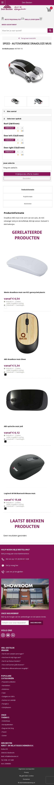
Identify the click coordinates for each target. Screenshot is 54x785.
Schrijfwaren (6, 707)
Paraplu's (5, 704)
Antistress (5, 689)
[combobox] (25, 30)
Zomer (4, 736)
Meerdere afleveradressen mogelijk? (15, 668)
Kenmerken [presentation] (28, 204)
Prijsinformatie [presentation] (27, 196)
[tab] (27, 189)
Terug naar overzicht (28, 38)
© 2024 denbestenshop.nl (26, 782)
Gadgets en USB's (8, 696)
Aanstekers (6, 685)
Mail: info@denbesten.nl (9, 756)
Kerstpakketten (7, 725)
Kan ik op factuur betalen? (11, 661)
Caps (4, 693)
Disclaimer (26, 779)
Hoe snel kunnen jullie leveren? (13, 665)
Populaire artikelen (8, 682)
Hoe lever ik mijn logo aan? (11, 657)
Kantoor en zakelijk (9, 700)
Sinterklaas (6, 721)
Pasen (4, 732)
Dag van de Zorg (8, 728)
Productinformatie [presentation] (27, 189)
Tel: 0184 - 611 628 (7, 760)
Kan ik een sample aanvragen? (13, 654)
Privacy (26, 772)
